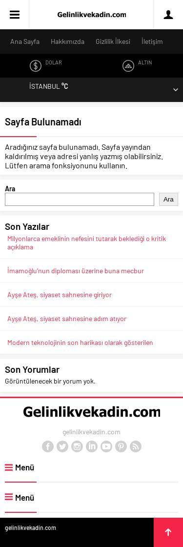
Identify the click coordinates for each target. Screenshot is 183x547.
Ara (10, 188)
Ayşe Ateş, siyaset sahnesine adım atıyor (66, 318)
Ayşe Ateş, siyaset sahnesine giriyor (59, 294)
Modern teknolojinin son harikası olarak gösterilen (80, 342)
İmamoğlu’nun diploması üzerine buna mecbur (75, 270)
